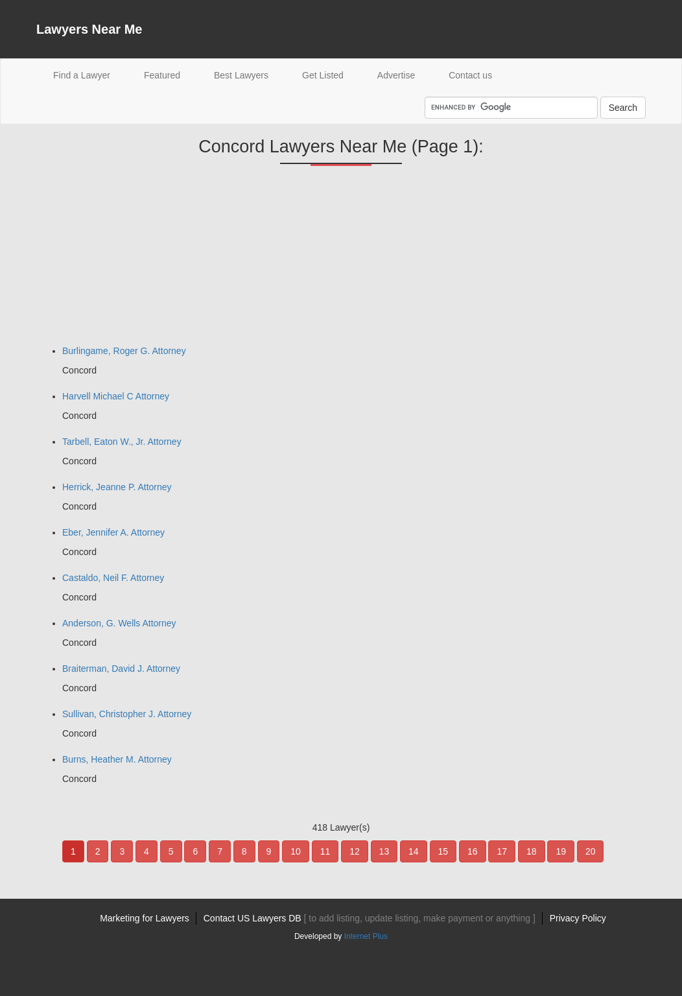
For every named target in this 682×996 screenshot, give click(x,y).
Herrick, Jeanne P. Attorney (117, 487)
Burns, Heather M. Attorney (117, 759)
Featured (162, 75)
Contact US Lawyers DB (369, 918)
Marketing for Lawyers (144, 918)
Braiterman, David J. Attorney (121, 668)
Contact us (470, 75)
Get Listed (323, 75)
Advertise (396, 75)
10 (295, 851)
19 (561, 851)
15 (443, 851)
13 (384, 851)
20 (590, 851)
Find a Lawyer (90, 74)
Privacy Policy (578, 918)
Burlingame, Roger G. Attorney (124, 351)
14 (413, 851)
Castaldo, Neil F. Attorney (113, 578)
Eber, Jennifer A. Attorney (113, 532)
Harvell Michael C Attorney (115, 396)
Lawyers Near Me (89, 29)
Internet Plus (366, 936)
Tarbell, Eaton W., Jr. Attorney (122, 441)
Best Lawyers (241, 75)
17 (502, 851)
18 (531, 851)
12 (354, 851)
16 (472, 851)
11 (325, 851)
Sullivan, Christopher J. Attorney (126, 714)
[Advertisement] (133, 260)
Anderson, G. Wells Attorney (119, 623)
